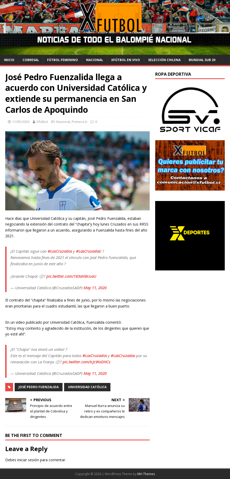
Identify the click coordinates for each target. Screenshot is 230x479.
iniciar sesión (28, 459)
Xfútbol (42, 121)
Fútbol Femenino (62, 60)
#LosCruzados (60, 251)
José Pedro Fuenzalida (39, 387)
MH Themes (146, 474)
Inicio (9, 60)
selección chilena (164, 60)
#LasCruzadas (88, 251)
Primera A (79, 121)
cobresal (31, 60)
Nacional (94, 60)
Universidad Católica (87, 387)
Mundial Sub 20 (202, 60)
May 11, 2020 (94, 287)
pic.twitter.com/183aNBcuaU (71, 276)
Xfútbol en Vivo (125, 60)
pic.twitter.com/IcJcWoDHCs (86, 361)
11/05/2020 (20, 121)
